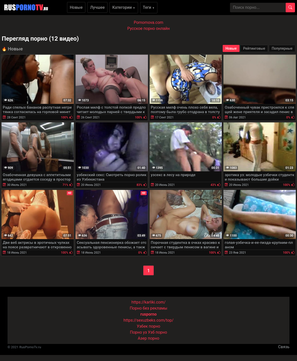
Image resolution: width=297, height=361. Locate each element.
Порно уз (138, 332)
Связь (283, 346)
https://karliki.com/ (148, 302)
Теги (149, 7)
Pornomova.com (148, 22)
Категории (123, 7)
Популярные (282, 48)
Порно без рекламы (148, 308)
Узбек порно (148, 326)
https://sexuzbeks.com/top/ (148, 320)
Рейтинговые (254, 48)
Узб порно (157, 332)
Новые (76, 7)
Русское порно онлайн (148, 28)
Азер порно (148, 338)
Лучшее (97, 7)
